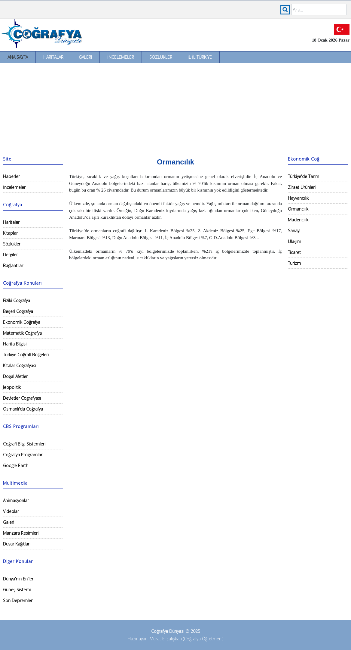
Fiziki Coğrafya (16, 300)
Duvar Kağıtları (16, 544)
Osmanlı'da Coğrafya (23, 409)
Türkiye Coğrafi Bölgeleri (26, 355)
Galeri (85, 57)
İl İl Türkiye (200, 57)
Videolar (11, 511)
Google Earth (15, 465)
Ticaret (294, 252)
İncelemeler (120, 57)
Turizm (294, 263)
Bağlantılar (13, 265)
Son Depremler (17, 600)
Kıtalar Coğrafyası (19, 365)
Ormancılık (298, 209)
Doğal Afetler (15, 376)
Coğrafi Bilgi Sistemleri (24, 444)
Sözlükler (160, 57)
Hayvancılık (298, 198)
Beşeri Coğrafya (18, 311)
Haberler (11, 176)
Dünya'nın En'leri (18, 579)
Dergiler (10, 255)
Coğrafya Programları (23, 455)
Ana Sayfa (18, 57)
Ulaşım (294, 241)
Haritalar (53, 57)
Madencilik (298, 220)
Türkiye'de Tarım (303, 176)
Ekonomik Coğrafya (21, 322)
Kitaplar (10, 233)
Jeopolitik (12, 387)
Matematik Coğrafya (22, 333)
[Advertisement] (175, 108)
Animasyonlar (16, 500)
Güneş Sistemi (17, 589)
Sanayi (294, 230)
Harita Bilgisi (14, 344)
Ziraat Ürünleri (302, 187)
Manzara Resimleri (20, 533)
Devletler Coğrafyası (22, 398)
